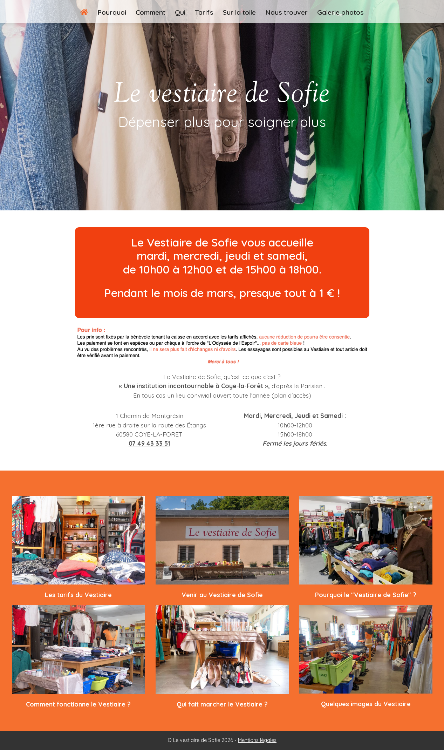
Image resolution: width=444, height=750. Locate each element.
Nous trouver (286, 12)
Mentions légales (257, 740)
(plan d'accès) (291, 395)
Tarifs (204, 12)
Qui (180, 12)
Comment (150, 12)
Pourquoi (111, 12)
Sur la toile (239, 12)
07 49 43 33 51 (149, 443)
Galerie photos (340, 12)
